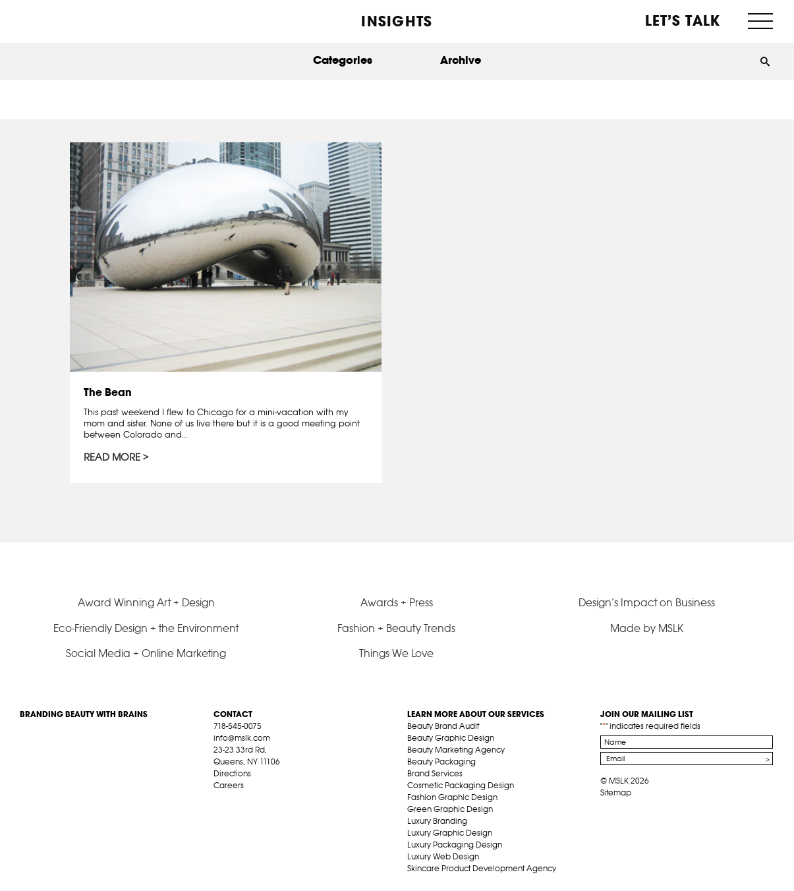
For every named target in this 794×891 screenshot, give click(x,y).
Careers (228, 785)
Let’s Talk (683, 20)
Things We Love (396, 653)
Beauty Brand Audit (443, 726)
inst (281, 801)
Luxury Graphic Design (449, 833)
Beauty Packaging (441, 761)
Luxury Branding (437, 821)
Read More (112, 457)
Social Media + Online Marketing (146, 653)
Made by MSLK (646, 628)
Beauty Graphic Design (450, 738)
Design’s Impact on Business (647, 602)
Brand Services (435, 773)
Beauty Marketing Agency (456, 750)
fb (219, 801)
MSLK (69, 20)
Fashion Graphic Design (452, 797)
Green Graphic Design (450, 809)
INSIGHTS (396, 21)
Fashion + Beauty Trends (396, 628)
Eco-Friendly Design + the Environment (146, 628)
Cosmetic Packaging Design (460, 785)
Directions (232, 773)
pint (260, 801)
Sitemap (615, 792)
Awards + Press (396, 602)
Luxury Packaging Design (454, 844)
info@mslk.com (241, 738)
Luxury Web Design (443, 856)
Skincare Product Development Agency (481, 868)
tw (240, 801)
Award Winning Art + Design (146, 602)
